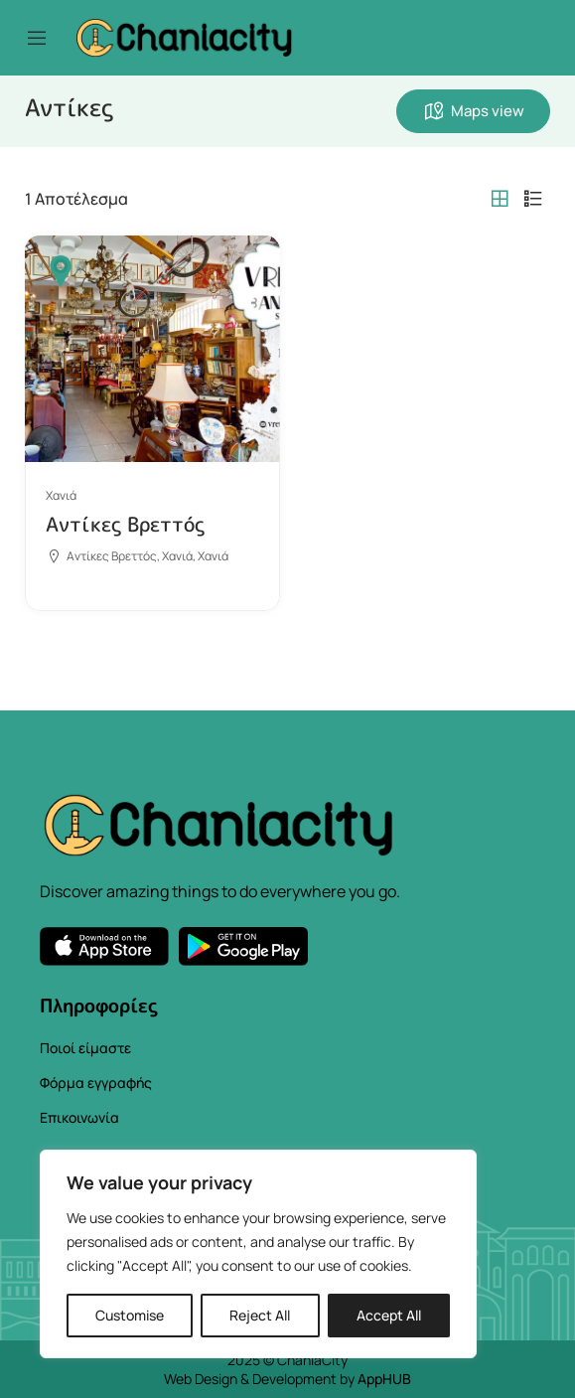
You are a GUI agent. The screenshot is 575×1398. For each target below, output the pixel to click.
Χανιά (61, 495)
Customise (129, 1315)
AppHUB (384, 1378)
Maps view (473, 111)
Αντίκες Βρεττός (125, 524)
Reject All (259, 1315)
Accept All (389, 1315)
